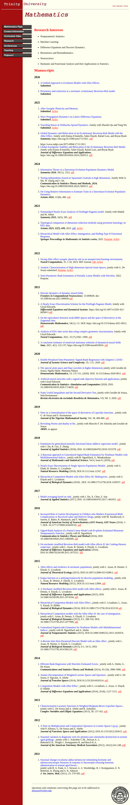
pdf (91, 138)
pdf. (74, 228)
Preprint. (108, 239)
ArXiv (55, 111)
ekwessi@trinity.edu (42, 790)
